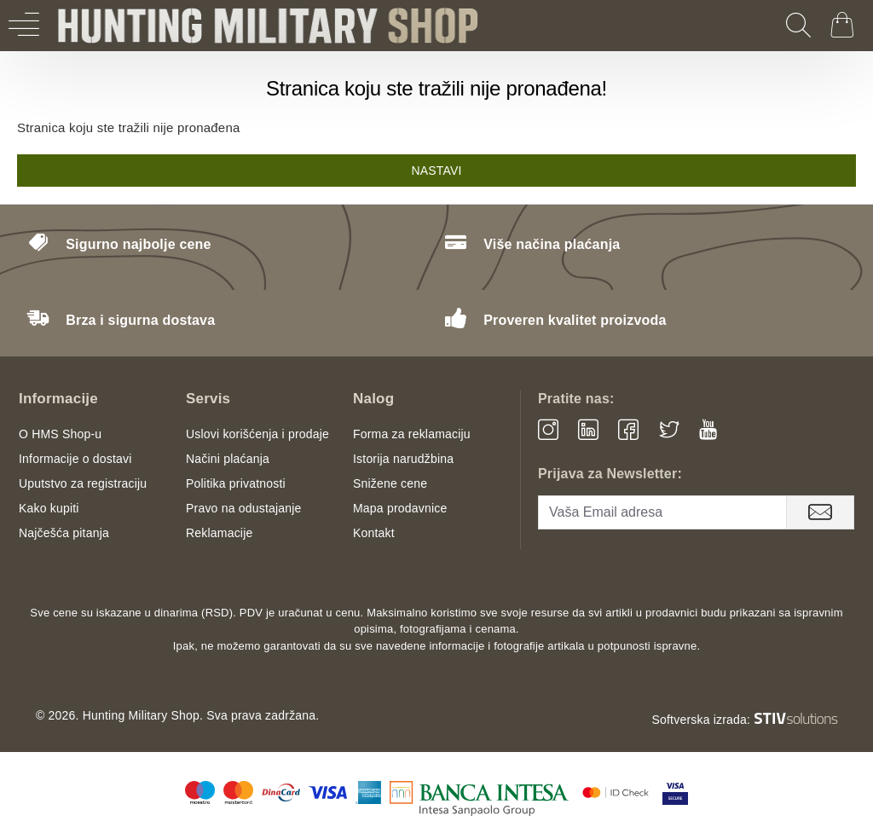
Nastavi (436, 170)
